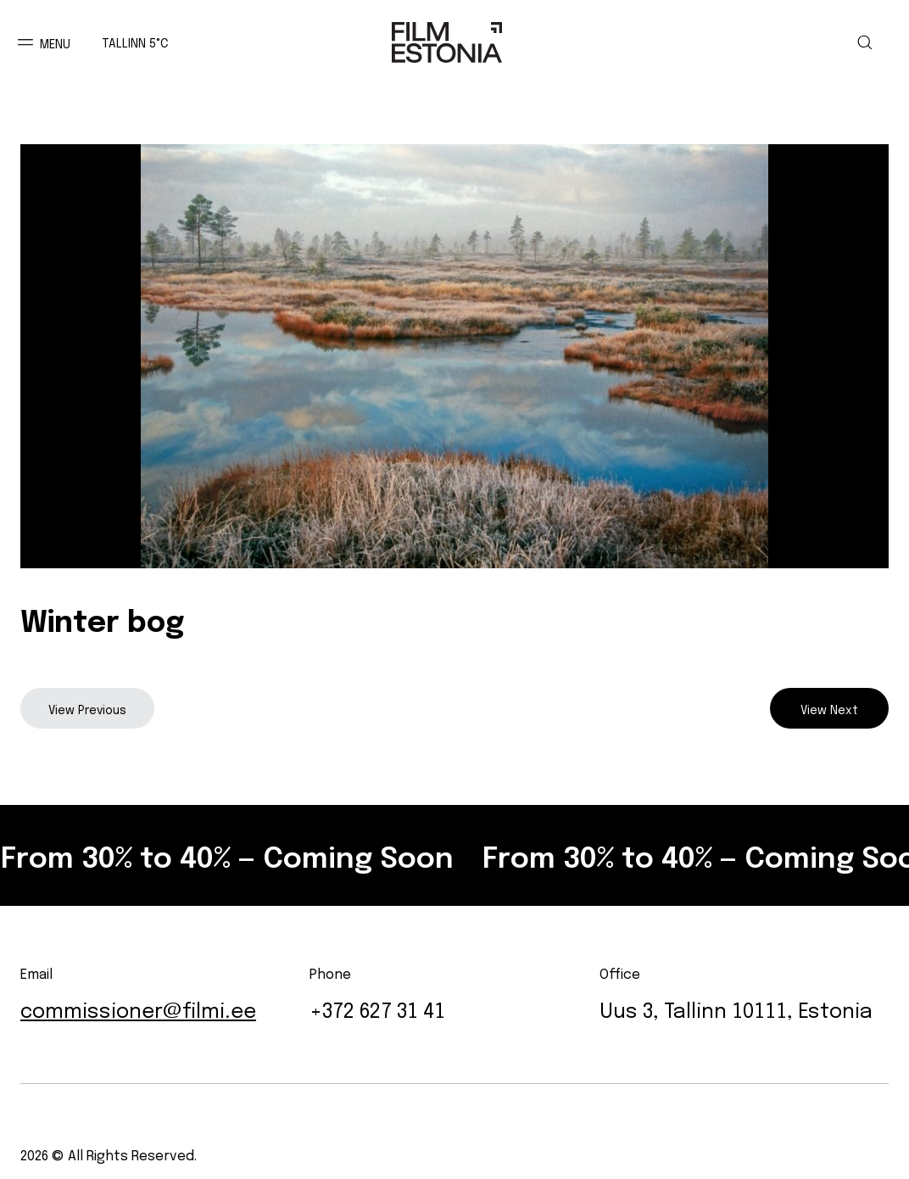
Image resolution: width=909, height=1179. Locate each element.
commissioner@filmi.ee (138, 1008)
